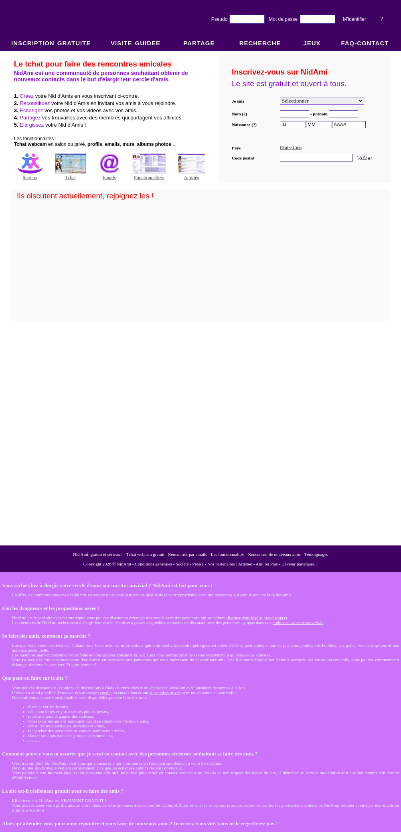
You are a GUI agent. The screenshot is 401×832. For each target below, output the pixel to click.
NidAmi (124, 563)
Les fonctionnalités (228, 554)
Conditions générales (153, 563)
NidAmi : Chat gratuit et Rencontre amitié (200, 297)
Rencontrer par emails (187, 554)
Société (182, 563)
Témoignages (316, 554)
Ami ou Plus (267, 563)
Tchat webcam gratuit (145, 554)
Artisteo (245, 563)
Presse (198, 563)
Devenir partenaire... (300, 563)
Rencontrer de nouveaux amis (274, 554)
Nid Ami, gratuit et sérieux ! (98, 554)
